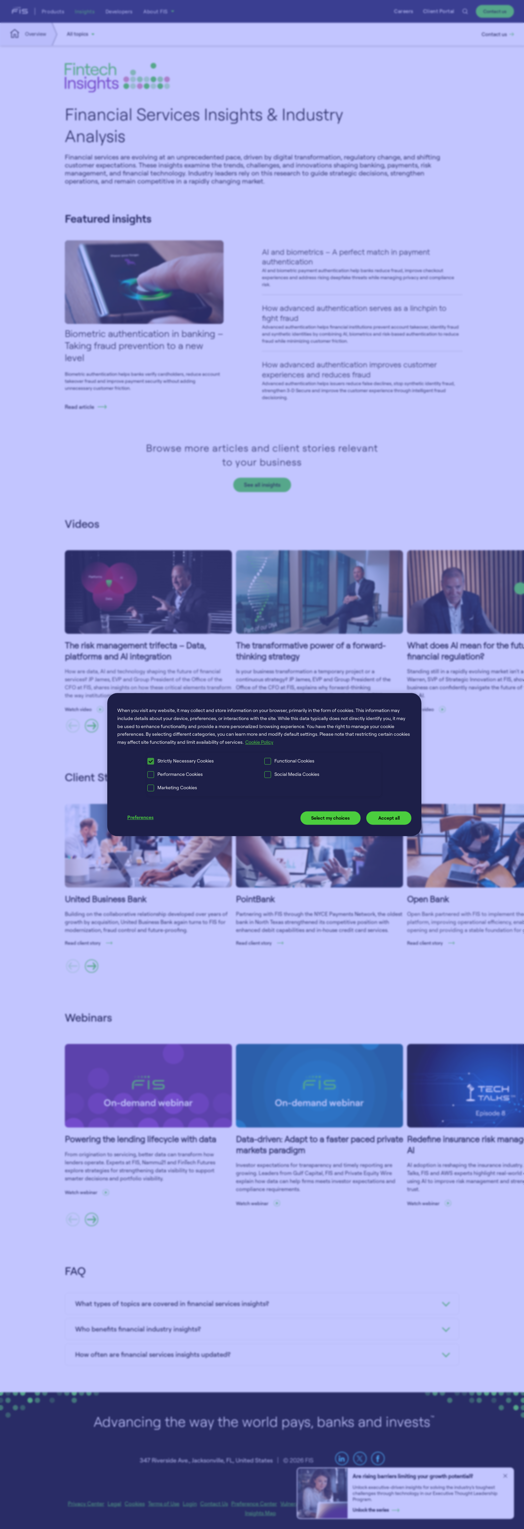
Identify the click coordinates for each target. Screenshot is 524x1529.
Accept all (389, 818)
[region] (264, 764)
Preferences (140, 817)
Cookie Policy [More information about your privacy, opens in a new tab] (259, 742)
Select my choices (330, 818)
